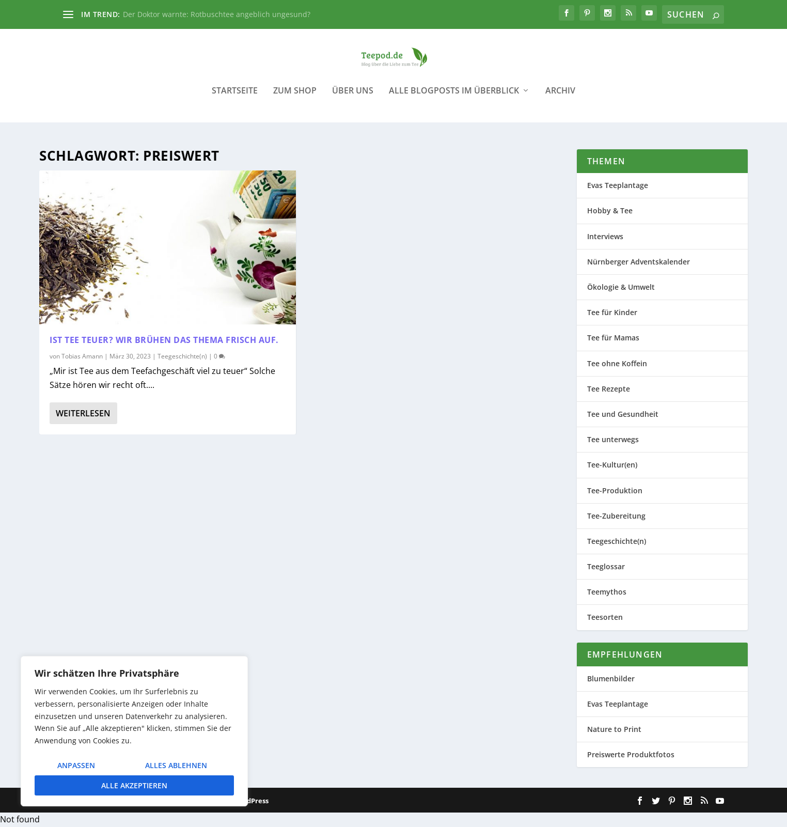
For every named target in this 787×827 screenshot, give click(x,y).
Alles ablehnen (176, 765)
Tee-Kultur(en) (612, 465)
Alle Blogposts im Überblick (454, 98)
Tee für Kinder (612, 313)
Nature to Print (614, 730)
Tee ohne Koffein (617, 363)
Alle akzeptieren (134, 785)
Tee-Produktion (614, 490)
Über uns (352, 98)
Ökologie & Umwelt (621, 287)
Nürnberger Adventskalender (638, 262)
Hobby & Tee (610, 211)
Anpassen (76, 765)
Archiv (560, 98)
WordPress (251, 801)
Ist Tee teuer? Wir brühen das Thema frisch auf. (164, 340)
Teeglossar (606, 567)
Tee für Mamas (613, 338)
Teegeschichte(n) (182, 356)
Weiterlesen (83, 413)
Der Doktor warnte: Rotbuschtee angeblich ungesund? (216, 14)
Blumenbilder (611, 678)
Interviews (605, 236)
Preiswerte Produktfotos (630, 755)
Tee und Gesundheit (622, 414)
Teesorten (605, 617)
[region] (134, 731)
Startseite (235, 98)
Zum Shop (295, 98)
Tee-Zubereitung (616, 516)
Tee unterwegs (613, 440)
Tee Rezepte (608, 389)
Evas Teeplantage (617, 186)
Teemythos (606, 592)
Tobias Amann (82, 356)
